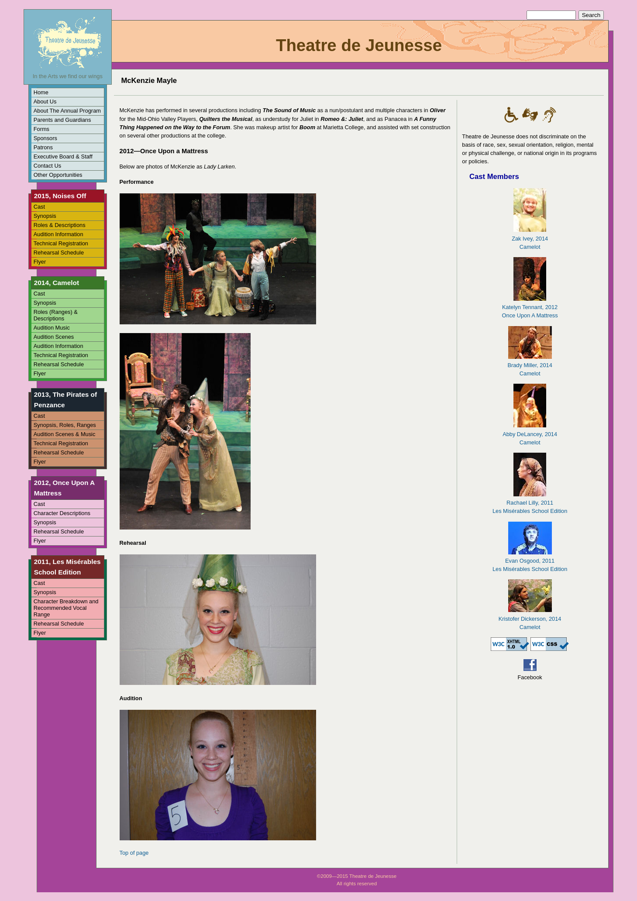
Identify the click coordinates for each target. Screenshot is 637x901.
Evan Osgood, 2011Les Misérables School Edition (529, 560)
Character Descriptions (62, 513)
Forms (41, 129)
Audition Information (58, 234)
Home (41, 92)
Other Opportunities (58, 175)
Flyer (40, 261)
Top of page (134, 852)
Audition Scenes (54, 337)
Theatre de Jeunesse (359, 45)
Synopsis (45, 216)
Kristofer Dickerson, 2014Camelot (530, 618)
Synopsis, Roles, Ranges (65, 425)
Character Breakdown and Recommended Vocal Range (66, 608)
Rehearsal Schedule (59, 252)
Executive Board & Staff (63, 156)
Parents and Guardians (62, 120)
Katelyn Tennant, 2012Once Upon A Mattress (530, 307)
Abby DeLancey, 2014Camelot (530, 433)
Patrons (43, 147)
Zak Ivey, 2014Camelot (530, 238)
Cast (39, 206)
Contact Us (47, 165)
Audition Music (52, 327)
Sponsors (45, 138)
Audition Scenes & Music (65, 434)
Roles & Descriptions (60, 225)
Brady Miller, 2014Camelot (529, 365)
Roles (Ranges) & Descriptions (56, 315)
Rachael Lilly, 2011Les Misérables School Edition (529, 502)
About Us (45, 101)
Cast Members (494, 176)
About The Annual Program (67, 110)
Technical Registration (61, 243)
